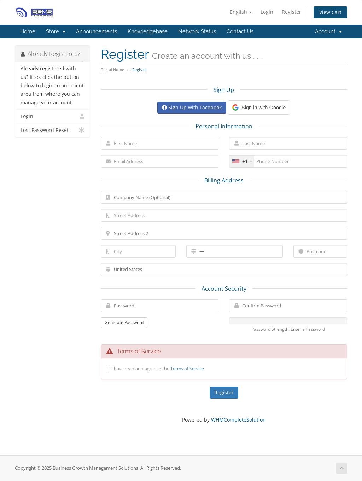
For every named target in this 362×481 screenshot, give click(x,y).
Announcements (96, 31)
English (241, 11)
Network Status (197, 31)
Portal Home (112, 69)
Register (291, 11)
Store (55, 31)
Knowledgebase (148, 31)
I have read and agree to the (158, 368)
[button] (259, 107)
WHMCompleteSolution (238, 419)
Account (328, 31)
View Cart (330, 12)
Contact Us (240, 31)
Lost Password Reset (52, 130)
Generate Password (124, 322)
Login (267, 11)
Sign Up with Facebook (192, 107)
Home (27, 31)
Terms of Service (187, 368)
